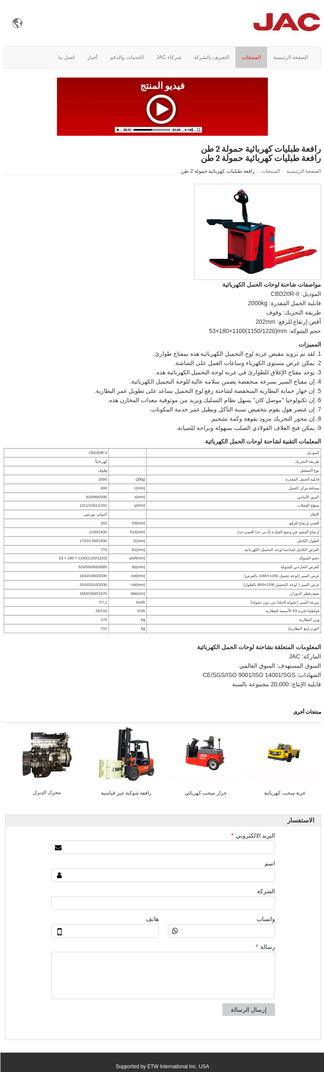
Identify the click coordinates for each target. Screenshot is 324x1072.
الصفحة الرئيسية (303, 171)
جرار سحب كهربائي (205, 793)
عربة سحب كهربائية (284, 793)
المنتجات (270, 171)
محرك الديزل (46, 792)
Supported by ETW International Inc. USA (161, 1066)
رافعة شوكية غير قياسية (125, 793)
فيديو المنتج (162, 86)
